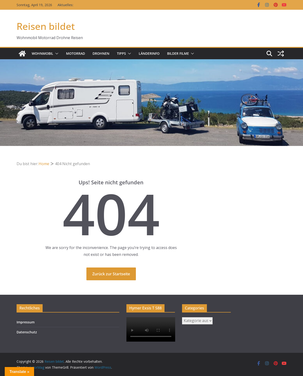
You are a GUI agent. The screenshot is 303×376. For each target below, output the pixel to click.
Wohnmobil (42, 53)
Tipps (121, 53)
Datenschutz (27, 332)
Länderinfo (149, 53)
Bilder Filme (178, 53)
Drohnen (101, 53)
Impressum (26, 322)
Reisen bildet (46, 26)
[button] (55, 53)
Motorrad (75, 53)
